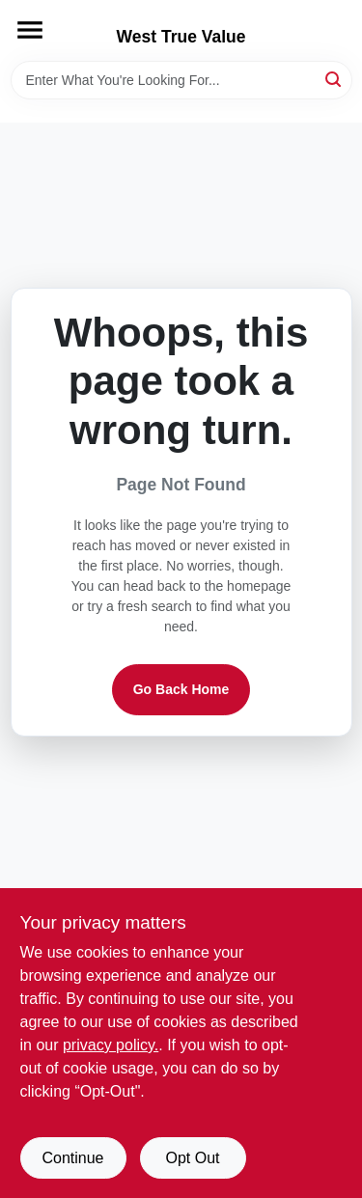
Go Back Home (181, 689)
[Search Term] (181, 80)
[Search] (334, 79)
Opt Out (192, 1158)
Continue (72, 1158)
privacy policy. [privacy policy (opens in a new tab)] (110, 1045)
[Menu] (29, 29)
